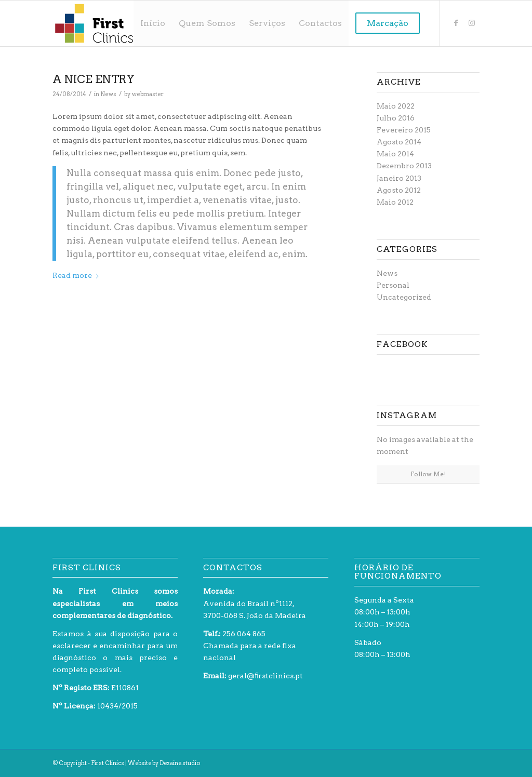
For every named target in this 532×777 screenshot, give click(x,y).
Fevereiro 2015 (404, 130)
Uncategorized (404, 297)
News (108, 94)
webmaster (148, 94)
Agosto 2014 (399, 142)
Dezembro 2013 (404, 166)
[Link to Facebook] (456, 23)
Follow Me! (428, 474)
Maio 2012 (395, 202)
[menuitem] (153, 23)
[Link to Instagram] (472, 23)
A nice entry (93, 79)
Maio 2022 (396, 106)
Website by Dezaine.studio (164, 763)
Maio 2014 (395, 154)
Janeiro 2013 (399, 178)
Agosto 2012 (399, 190)
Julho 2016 (396, 118)
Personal (393, 285)
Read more (77, 275)
